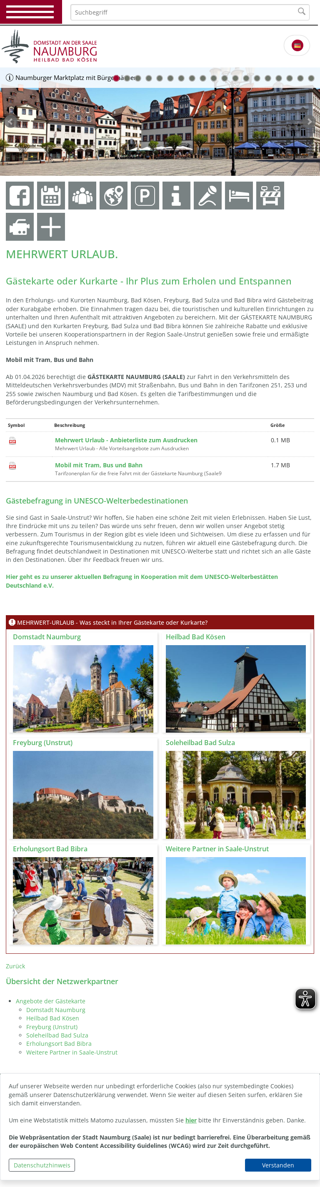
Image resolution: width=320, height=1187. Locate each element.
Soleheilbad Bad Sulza (57, 1035)
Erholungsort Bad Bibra (59, 1043)
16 (278, 78)
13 (246, 78)
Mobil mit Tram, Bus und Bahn (98, 465)
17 (289, 78)
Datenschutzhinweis (42, 1165)
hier (191, 1120)
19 (311, 78)
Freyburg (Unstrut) (52, 1027)
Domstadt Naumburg (55, 1010)
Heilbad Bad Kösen (52, 1018)
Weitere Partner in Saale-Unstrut (72, 1052)
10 (213, 78)
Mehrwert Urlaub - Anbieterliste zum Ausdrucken (126, 440)
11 (224, 78)
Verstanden (278, 1165)
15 (268, 78)
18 (300, 78)
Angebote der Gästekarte (50, 1001)
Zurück (15, 966)
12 (235, 78)
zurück (11, 121)
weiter (309, 121)
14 (257, 78)
